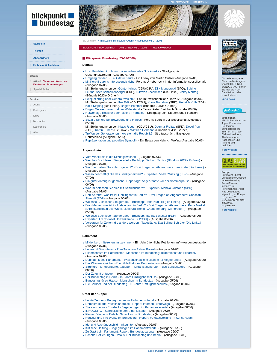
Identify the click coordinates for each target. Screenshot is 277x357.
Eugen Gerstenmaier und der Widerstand (112, 109)
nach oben (201, 350)
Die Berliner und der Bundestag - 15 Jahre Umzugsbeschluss (126, 284)
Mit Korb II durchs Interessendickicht (109, 81)
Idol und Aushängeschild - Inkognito (109, 324)
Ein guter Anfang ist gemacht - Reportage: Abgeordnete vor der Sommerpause (137, 181)
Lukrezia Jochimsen (149, 92)
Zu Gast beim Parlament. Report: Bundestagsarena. (120, 331)
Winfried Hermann (142, 130)
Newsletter (39, 121)
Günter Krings (127, 88)
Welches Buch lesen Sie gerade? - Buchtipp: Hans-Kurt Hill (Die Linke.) (132, 202)
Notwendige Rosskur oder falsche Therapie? (114, 112)
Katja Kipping (94, 106)
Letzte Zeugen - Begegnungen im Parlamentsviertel (119, 300)
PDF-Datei (229, 99)
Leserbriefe (39, 126)
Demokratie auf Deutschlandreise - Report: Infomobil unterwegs (127, 304)
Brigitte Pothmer (131, 106)
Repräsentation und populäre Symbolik (111, 140)
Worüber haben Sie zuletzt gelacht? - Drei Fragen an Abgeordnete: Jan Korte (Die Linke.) (144, 167)
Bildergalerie (40, 110)
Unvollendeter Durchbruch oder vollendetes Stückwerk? (122, 71)
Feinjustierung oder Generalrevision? (110, 99)
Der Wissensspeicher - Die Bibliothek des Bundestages (122, 263)
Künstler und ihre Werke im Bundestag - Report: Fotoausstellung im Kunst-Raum (139, 317)
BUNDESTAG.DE (180, 2)
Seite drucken (155, 350)
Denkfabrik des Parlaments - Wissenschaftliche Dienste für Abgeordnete (133, 259)
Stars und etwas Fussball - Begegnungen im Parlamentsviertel (126, 307)
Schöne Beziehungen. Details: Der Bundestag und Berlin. (123, 335)
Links (36, 115)
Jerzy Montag (189, 92)
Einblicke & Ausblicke (46, 65)
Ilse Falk (124, 102)
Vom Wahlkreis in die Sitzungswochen (110, 157)
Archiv (37, 104)
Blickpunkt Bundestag (112, 40)
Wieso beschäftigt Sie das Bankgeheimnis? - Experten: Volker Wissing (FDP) (136, 174)
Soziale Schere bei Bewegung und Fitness (113, 119)
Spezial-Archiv (41, 89)
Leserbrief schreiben (179, 350)
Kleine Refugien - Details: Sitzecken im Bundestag (118, 314)
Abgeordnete (41, 58)
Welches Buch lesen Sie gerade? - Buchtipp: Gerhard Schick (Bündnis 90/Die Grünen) (142, 160)
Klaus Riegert (127, 126)
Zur (230, 149)
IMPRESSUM (200, 2)
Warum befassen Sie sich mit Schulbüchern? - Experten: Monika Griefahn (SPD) (138, 188)
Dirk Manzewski (165, 88)
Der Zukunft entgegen (100, 273)
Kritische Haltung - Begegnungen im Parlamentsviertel (121, 328)
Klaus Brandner (158, 102)
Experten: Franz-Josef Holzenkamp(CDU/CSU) (116, 219)
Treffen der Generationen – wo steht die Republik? (119, 133)
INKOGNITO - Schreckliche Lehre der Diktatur (116, 310)
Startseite (39, 43)
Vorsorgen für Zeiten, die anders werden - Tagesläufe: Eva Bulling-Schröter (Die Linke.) (143, 222)
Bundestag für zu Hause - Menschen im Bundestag (119, 280)
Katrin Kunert (103, 130)
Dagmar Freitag (164, 126)
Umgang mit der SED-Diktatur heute (109, 78)
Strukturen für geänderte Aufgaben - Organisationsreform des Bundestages (135, 266)
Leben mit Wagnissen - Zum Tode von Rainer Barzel (120, 249)
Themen (38, 50)
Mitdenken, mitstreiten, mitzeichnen (109, 242)
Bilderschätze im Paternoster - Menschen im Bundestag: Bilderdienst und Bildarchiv (140, 253)
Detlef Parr (193, 126)
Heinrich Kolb (188, 102)
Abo (35, 132)
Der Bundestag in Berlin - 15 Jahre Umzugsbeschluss (121, 277)
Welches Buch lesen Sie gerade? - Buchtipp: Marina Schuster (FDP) (130, 215)
